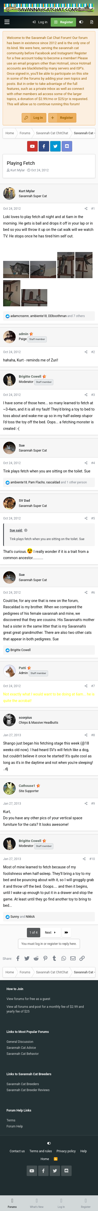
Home (45, 1159)
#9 (93, 803)
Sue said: (16, 530)
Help (83, 1151)
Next (51, 932)
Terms (11, 1120)
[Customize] (81, 22)
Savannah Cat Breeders (23, 1084)
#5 (93, 518)
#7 (93, 686)
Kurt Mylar (17, 170)
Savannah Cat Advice (21, 1048)
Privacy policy (66, 1151)
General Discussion (20, 1042)
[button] (7, 22)
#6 (93, 592)
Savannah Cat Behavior (23, 1054)
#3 (93, 395)
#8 (93, 735)
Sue (22, 445)
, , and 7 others (47, 316)
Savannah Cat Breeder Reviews (28, 1090)
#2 (93, 352)
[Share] (86, 209)
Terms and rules (41, 1151)
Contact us (17, 1151)
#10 (92, 859)
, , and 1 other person (48, 482)
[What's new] (91, 22)
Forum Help (15, 1126)
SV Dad (24, 500)
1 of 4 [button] (33, 932)
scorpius (25, 717)
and (22, 917)
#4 (93, 463)
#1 (93, 208)
